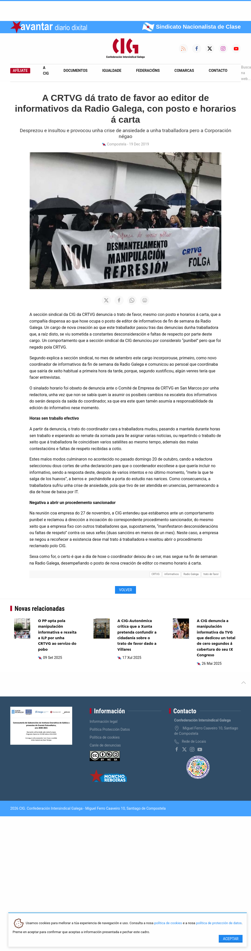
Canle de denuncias (105, 745)
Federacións (148, 70)
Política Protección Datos (110, 729)
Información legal (104, 721)
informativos (171, 574)
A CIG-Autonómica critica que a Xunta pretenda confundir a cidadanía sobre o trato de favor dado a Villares (136, 635)
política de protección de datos (219, 923)
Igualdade (111, 70)
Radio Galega (191, 574)
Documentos (76, 70)
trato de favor (210, 574)
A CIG (46, 70)
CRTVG (156, 574)
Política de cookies (105, 737)
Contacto (218, 70)
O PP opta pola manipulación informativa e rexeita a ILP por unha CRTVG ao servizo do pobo (57, 635)
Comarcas (184, 70)
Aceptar (230, 939)
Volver (125, 590)
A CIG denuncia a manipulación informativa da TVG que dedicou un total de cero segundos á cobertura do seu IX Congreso (216, 638)
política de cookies (168, 923)
